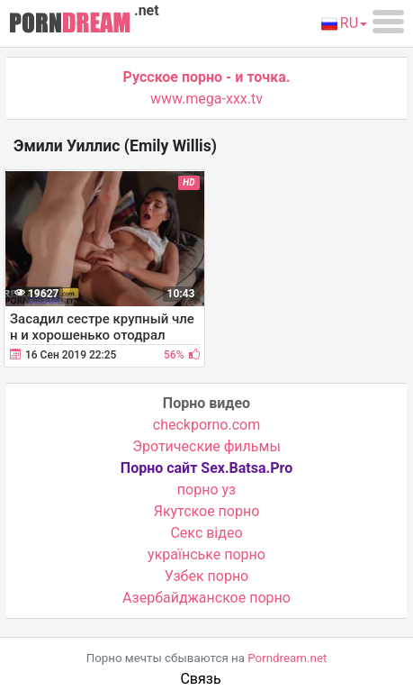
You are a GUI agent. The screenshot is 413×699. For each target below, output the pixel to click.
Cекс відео (206, 532)
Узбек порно (207, 576)
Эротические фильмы (206, 446)
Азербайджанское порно (206, 597)
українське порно (206, 554)
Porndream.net (287, 658)
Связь (200, 678)
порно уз (206, 489)
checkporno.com (206, 424)
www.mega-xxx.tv (206, 98)
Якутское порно (207, 511)
